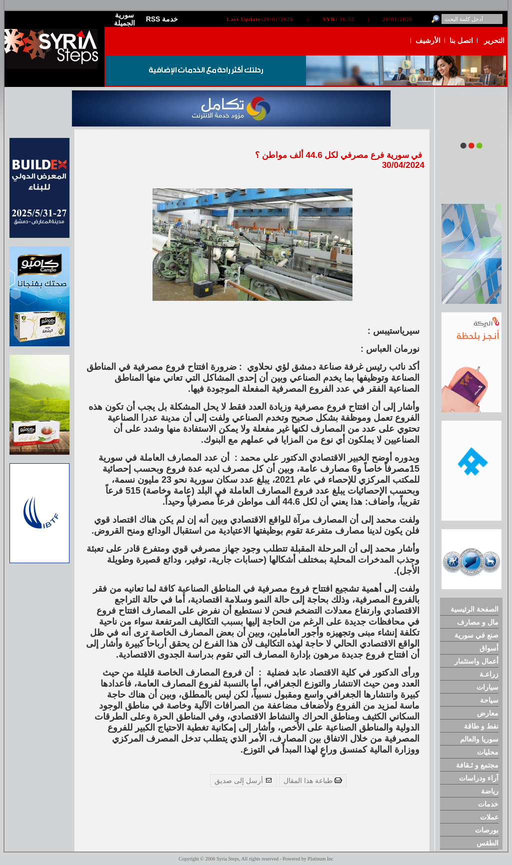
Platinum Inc (320, 859)
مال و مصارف (477, 622)
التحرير (494, 40)
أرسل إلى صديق (243, 781)
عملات (489, 817)
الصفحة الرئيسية (474, 609)
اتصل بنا (461, 40)
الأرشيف (428, 40)
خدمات (488, 804)
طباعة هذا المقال (313, 781)
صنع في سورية (476, 635)
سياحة (489, 700)
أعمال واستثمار (476, 661)
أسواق (489, 648)
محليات (487, 752)
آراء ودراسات (478, 778)
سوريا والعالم (479, 739)
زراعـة (489, 674)
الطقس (487, 843)
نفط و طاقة (481, 726)
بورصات (486, 830)
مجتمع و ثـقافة (477, 765)
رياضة (489, 791)
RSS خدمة (162, 19)
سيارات (487, 687)
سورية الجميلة (124, 19)
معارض (487, 713)
